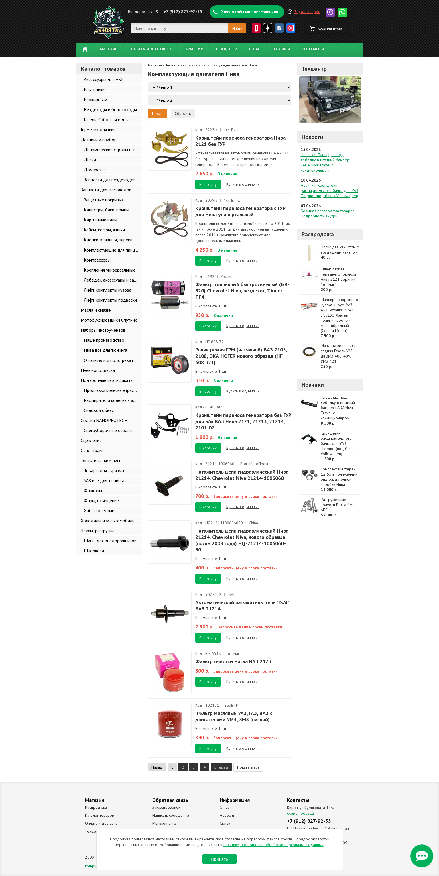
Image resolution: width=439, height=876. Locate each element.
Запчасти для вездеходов (110, 179)
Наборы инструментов (103, 330)
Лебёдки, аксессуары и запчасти (113, 280)
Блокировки (95, 99)
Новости (312, 137)
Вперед (221, 767)
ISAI (230, 594)
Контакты (313, 49)
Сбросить (183, 113)
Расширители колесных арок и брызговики (113, 400)
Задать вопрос (307, 11)
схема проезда (300, 813)
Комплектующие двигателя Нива (230, 65)
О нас (255, 49)
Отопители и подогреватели (112, 360)
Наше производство (104, 340)
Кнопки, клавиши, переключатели (113, 240)
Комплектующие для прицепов (113, 250)
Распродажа (318, 234)
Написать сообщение (170, 815)
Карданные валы (100, 220)
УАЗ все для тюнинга (104, 480)
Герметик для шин (98, 129)
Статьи (225, 823)
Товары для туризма (104, 470)
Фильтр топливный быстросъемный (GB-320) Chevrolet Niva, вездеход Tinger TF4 (242, 290)
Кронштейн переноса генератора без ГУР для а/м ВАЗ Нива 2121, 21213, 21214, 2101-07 (243, 421)
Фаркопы (93, 490)
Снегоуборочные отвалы (108, 430)
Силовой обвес (99, 410)
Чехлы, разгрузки (97, 530)
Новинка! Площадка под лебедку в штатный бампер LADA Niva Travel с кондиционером (325, 162)
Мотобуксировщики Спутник (109, 320)
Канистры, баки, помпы (106, 210)
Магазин (109, 49)
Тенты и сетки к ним (100, 460)
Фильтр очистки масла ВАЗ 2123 (233, 661)
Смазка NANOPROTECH (104, 420)
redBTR (231, 705)
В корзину (208, 184)
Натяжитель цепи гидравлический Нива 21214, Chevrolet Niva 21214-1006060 (241, 474)
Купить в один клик (242, 184)
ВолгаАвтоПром (254, 463)
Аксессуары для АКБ (104, 79)
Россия (226, 276)
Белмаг (233, 653)
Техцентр (226, 49)
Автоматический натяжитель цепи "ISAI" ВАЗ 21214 (242, 605)
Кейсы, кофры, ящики (104, 230)
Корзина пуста (330, 28)
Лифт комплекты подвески (110, 300)
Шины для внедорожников (110, 540)
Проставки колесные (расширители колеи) (113, 390)
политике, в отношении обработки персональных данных (273, 844)
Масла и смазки (96, 310)
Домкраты (94, 169)
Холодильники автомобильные (111, 520)
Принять (219, 859)
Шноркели (94, 550)
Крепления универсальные (109, 270)
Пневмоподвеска (98, 370)
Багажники (94, 89)
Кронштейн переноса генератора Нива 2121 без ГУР (240, 140)
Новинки (313, 384)
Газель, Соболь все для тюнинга (113, 119)
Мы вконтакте (164, 823)
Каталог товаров (99, 815)
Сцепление (91, 440)
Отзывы (281, 49)
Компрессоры (97, 260)
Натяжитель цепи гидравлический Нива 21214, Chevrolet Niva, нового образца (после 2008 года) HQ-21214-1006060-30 (241, 540)
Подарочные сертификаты (107, 380)
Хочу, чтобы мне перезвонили (249, 11)
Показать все (248, 767)
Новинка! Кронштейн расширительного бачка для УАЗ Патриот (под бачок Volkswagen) (329, 190)
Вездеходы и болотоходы (110, 109)
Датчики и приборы (100, 139)
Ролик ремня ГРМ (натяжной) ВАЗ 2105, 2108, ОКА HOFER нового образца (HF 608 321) (241, 356)
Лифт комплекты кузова (107, 290)
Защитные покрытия (104, 200)
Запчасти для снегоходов (106, 190)
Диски (90, 159)
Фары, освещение (101, 500)
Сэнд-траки (92, 450)
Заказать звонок (166, 807)
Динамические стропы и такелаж (113, 149)
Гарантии (193, 49)
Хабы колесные (99, 510)
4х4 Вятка (232, 129)
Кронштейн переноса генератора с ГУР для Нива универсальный (240, 211)
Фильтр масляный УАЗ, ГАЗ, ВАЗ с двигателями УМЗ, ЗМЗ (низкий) (233, 716)
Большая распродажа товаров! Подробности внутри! (328, 213)
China (253, 522)
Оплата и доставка (150, 49)
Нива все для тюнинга (105, 350)
